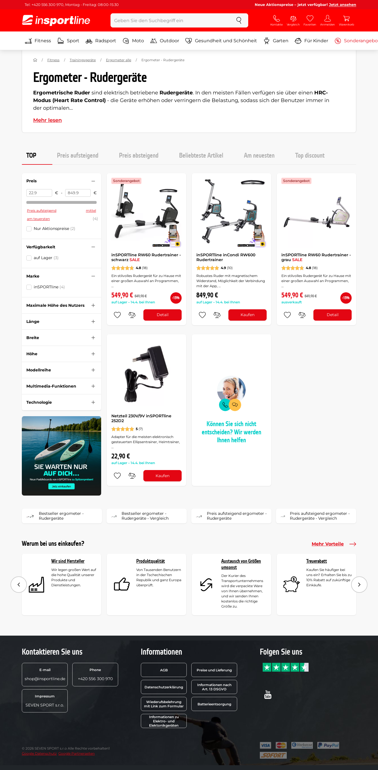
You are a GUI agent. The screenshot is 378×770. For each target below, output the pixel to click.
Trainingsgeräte (83, 60)
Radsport (101, 40)
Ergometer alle (118, 60)
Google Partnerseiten (76, 753)
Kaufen (247, 314)
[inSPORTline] (56, 20)
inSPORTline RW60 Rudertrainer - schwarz (146, 257)
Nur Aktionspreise (54, 228)
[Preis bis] (78, 193)
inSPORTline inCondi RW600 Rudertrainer (225, 257)
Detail (163, 314)
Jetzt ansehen (342, 4)
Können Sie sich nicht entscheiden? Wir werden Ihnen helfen (231, 432)
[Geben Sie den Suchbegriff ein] (170, 20)
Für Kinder (311, 40)
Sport (68, 40)
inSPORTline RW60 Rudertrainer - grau (316, 257)
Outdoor (164, 40)
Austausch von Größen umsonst (241, 564)
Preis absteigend (138, 155)
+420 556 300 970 (95, 674)
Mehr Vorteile (334, 544)
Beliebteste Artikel (201, 155)
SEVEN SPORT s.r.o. (45, 701)
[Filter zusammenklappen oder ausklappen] (93, 181)
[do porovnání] (132, 315)
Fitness (38, 40)
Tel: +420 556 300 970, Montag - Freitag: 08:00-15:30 (72, 4)
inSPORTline (49, 286)
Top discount (309, 155)
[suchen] (239, 20)
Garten (275, 40)
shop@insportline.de (45, 674)
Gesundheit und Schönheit (221, 40)
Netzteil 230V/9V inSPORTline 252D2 (141, 418)
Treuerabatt (316, 561)
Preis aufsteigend (77, 155)
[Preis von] (39, 193)
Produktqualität (150, 561)
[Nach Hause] (35, 60)
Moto (133, 40)
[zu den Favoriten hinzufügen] (117, 315)
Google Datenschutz (39, 753)
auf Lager (46, 257)
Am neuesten (259, 155)
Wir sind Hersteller (67, 561)
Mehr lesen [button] (47, 120)
